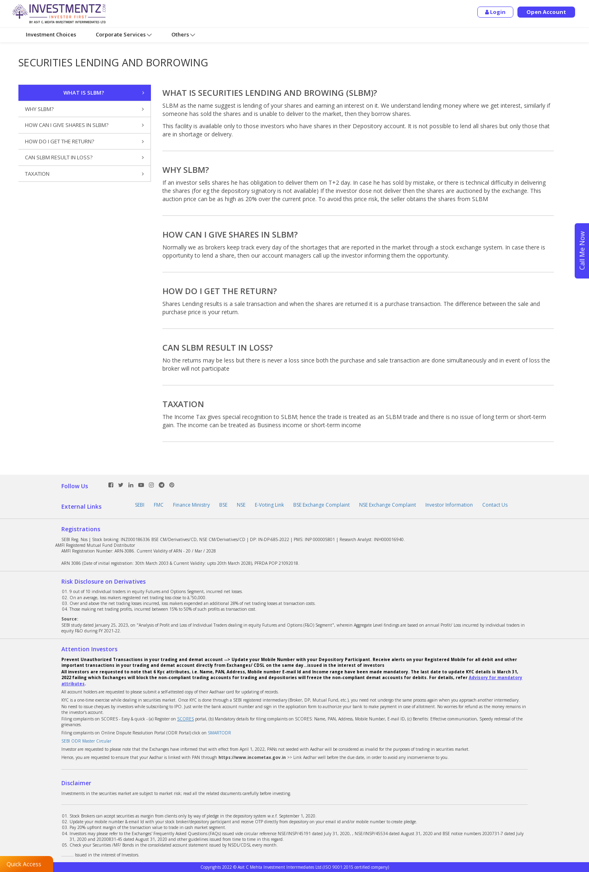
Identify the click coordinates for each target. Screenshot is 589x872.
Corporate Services (124, 35)
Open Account (546, 12)
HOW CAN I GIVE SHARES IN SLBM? (84, 125)
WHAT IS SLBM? (104, 93)
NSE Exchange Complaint (387, 504)
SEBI (139, 504)
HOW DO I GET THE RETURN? (84, 141)
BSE (223, 504)
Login (495, 12)
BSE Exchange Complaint (321, 504)
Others (183, 35)
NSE (241, 504)
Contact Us (495, 504)
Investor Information (449, 504)
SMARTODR (219, 733)
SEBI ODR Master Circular (86, 741)
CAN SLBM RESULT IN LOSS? (84, 157)
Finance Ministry (191, 504)
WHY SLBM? (84, 109)
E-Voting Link (269, 504)
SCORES (185, 719)
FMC (159, 504)
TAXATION (84, 174)
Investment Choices (51, 34)
